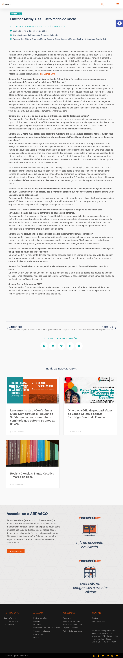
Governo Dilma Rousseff (57, 39)
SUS (104, 39)
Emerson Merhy (39, 39)
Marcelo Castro (76, 39)
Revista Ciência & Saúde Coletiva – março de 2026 (32, 475)
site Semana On (47, 74)
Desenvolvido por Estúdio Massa (16, 655)
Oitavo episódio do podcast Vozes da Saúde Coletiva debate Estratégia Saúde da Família (90, 414)
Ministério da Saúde (93, 39)
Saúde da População (30, 35)
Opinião (16, 35)
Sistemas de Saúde (49, 35)
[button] (119, 23)
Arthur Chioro (24, 39)
